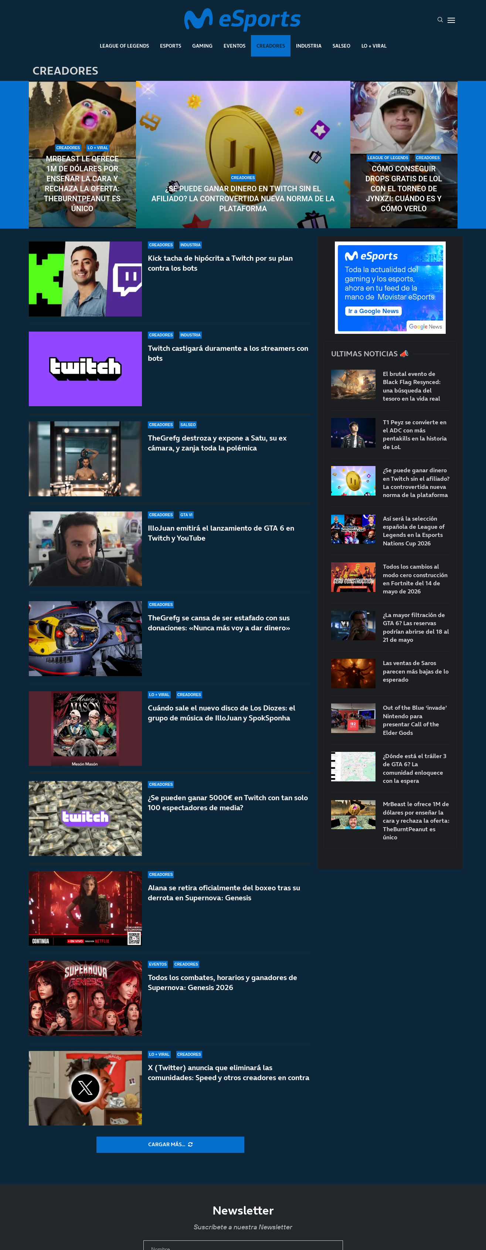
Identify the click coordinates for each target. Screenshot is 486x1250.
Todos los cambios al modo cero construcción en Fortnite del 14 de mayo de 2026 (415, 578)
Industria (309, 45)
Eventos (234, 45)
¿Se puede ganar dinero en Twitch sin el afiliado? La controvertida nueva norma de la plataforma (243, 198)
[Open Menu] (451, 20)
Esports (170, 45)
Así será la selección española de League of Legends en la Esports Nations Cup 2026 (413, 530)
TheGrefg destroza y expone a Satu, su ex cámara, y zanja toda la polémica (217, 443)
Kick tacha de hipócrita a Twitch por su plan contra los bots (220, 263)
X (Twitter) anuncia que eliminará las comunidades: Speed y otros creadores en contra (228, 1072)
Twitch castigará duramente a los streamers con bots (228, 353)
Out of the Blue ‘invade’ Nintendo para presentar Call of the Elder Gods (415, 719)
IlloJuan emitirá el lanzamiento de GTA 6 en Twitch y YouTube (221, 533)
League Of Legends (124, 45)
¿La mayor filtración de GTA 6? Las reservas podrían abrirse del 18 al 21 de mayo (416, 627)
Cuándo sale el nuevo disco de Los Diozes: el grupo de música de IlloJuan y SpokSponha (221, 718)
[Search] (440, 20)
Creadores (270, 45)
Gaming (202, 45)
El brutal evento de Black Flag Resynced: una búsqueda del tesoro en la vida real (412, 386)
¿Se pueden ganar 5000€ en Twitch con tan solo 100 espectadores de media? (228, 802)
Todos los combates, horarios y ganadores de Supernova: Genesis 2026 (222, 982)
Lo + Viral (374, 45)
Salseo (341, 45)
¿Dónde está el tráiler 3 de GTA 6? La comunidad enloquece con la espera (414, 768)
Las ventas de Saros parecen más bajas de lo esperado (416, 671)
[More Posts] (170, 1145)
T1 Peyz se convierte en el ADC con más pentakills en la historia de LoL (415, 434)
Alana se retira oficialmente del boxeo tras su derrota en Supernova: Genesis (224, 893)
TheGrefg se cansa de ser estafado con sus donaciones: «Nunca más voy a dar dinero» (219, 623)
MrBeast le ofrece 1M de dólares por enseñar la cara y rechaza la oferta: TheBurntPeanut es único (82, 183)
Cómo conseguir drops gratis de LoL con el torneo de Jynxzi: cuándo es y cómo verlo (404, 188)
